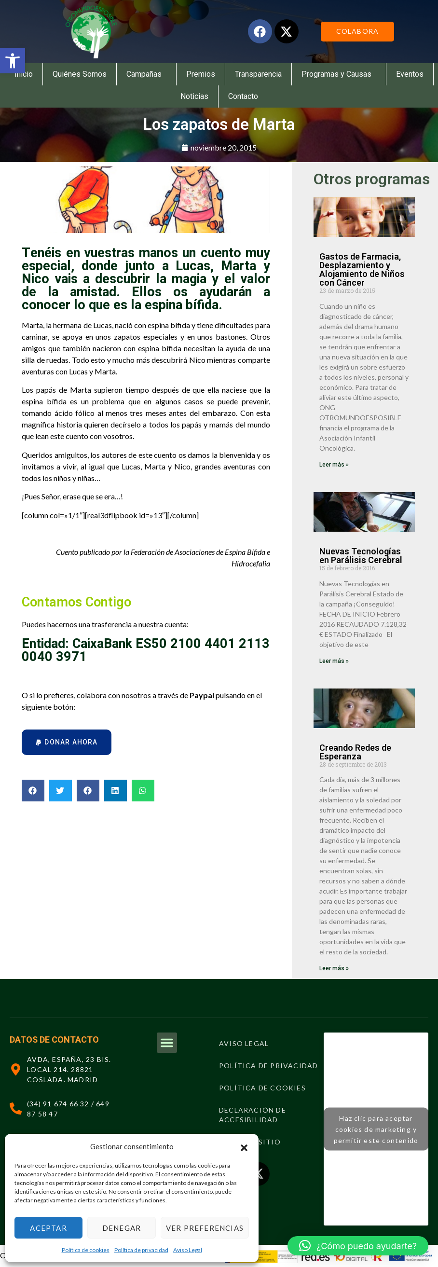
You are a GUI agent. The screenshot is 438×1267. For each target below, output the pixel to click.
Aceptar (48, 1228)
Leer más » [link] (334, 464)
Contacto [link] (243, 96)
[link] (12, 60)
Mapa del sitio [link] (250, 1142)
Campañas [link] (146, 74)
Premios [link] (200, 74)
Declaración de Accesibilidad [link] (252, 1115)
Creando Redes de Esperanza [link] (355, 752)
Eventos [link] (410, 74)
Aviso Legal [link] (187, 1249)
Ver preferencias (205, 1228)
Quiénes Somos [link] (80, 74)
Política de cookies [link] (86, 1249)
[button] (244, 1146)
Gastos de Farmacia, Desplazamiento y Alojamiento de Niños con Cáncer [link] (362, 269)
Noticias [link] (194, 96)
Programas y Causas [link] (338, 74)
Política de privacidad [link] (141, 1249)
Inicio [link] (23, 74)
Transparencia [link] (258, 74)
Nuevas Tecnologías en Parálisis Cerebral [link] (360, 555)
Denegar (121, 1228)
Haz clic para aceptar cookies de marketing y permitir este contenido (376, 1129)
